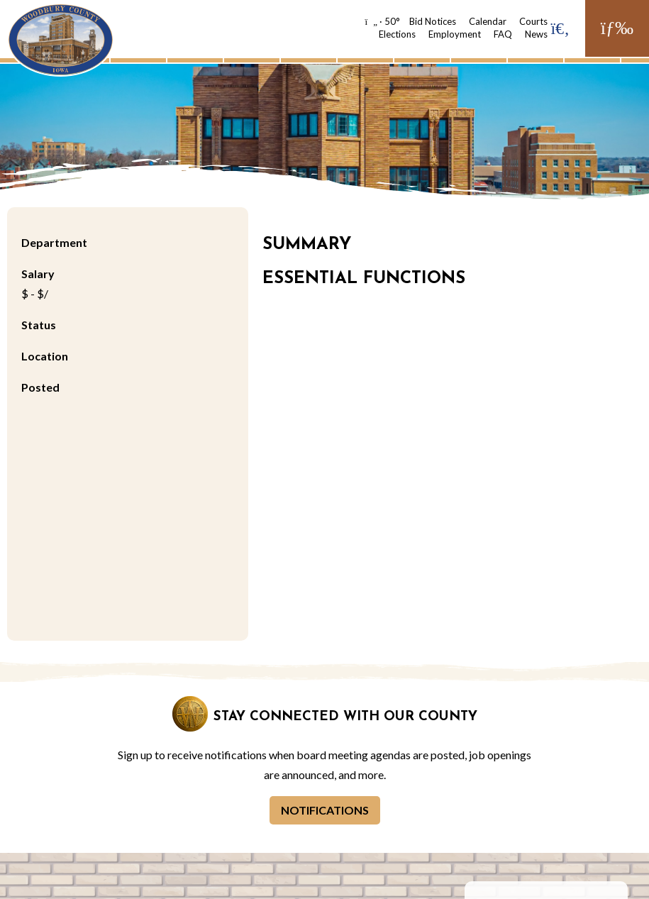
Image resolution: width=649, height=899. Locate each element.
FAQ (503, 34)
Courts (533, 21)
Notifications (325, 810)
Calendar (487, 21)
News (536, 34)
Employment (454, 34)
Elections (397, 34)
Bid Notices (432, 21)
